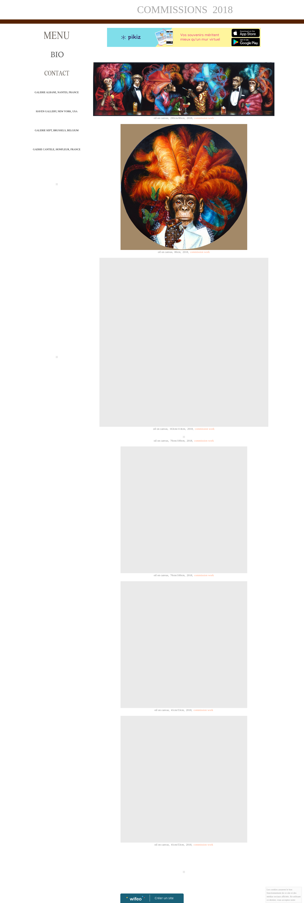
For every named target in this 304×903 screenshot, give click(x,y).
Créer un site (164, 898)
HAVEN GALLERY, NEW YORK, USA (56, 111)
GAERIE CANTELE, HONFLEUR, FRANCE (56, 149)
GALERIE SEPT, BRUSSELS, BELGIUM (57, 130)
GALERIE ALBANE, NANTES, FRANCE (57, 92)
